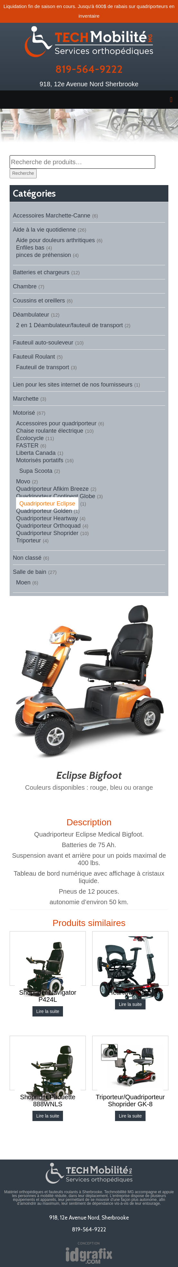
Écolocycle (30, 438)
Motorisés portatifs (39, 460)
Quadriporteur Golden (44, 511)
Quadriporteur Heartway (47, 518)
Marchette (26, 398)
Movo (23, 481)
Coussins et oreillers (39, 300)
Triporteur (28, 540)
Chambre (25, 286)
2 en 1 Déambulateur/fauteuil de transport (69, 325)
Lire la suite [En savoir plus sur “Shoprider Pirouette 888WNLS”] (47, 1115)
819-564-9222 (89, 69)
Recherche (23, 173)
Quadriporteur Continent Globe (55, 496)
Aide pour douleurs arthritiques (55, 240)
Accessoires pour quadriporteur (56, 423)
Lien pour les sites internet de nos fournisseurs (72, 384)
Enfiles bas (30, 247)
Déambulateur (31, 314)
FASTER (27, 445)
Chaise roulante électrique (49, 431)
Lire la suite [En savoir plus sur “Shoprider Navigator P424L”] (47, 1011)
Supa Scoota (35, 471)
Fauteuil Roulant (34, 356)
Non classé (27, 558)
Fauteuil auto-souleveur (43, 342)
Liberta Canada (36, 453)
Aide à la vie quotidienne (44, 229)
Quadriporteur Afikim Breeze (52, 489)
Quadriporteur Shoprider (47, 533)
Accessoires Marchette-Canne (51, 215)
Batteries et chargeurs (41, 272)
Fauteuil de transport (42, 367)
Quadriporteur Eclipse (47, 503)
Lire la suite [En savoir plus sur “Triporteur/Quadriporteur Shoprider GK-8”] (130, 1115)
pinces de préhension (43, 255)
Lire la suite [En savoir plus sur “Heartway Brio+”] (130, 1004)
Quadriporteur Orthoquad (48, 526)
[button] (89, 100)
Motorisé (24, 413)
